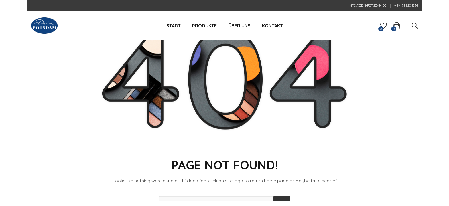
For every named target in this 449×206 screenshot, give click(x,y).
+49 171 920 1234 (406, 5)
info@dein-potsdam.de (367, 5)
